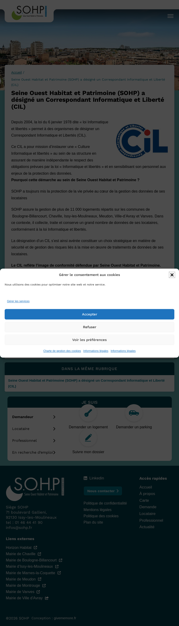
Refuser (89, 328)
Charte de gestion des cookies (62, 352)
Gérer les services (18, 303)
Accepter (89, 316)
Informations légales (95, 352)
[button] (172, 276)
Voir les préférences (89, 341)
